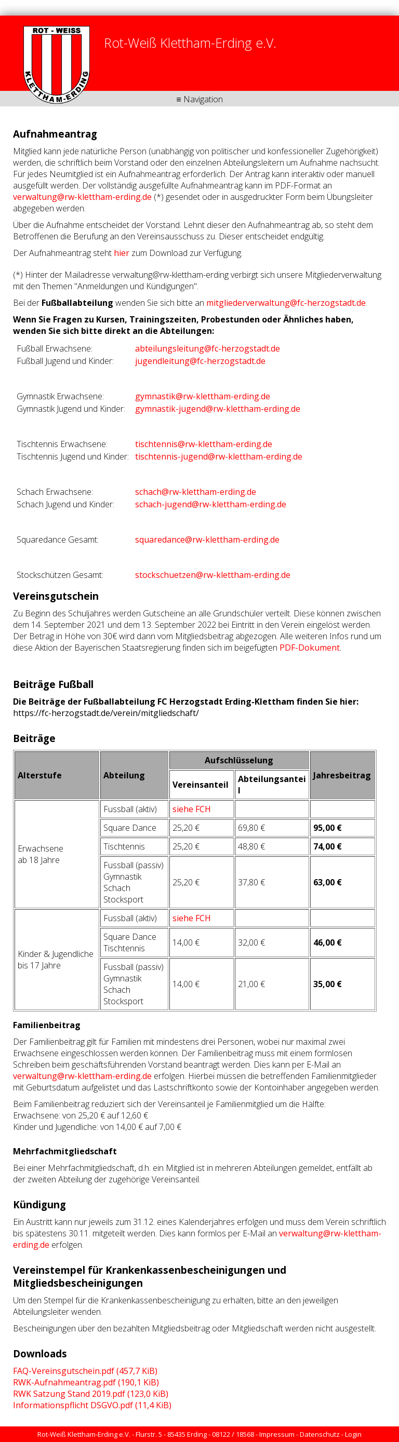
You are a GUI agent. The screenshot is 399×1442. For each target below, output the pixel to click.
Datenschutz (320, 1434)
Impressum (277, 1434)
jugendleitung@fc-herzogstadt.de (200, 361)
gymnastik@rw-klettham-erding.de (202, 396)
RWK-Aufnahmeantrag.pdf (86, 1382)
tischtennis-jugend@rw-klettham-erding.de (218, 456)
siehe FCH (191, 809)
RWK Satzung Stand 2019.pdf (90, 1393)
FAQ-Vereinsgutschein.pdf (85, 1371)
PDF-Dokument (310, 647)
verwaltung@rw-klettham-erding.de (82, 197)
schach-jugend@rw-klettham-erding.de (210, 504)
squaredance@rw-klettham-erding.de (207, 539)
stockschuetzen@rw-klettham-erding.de (212, 575)
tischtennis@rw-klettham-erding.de (203, 444)
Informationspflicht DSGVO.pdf (92, 1405)
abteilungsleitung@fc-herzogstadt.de (207, 348)
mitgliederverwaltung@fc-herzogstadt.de (286, 302)
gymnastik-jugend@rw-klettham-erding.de (217, 408)
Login (353, 1434)
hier (121, 253)
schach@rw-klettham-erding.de (195, 491)
